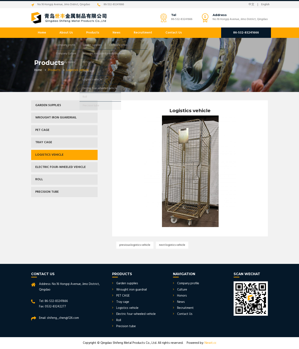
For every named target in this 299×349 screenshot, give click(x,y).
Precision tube (47, 191)
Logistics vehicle (49, 154)
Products (92, 32)
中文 (251, 4)
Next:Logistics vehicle (172, 245)
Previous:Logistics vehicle (134, 245)
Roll (39, 179)
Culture (182, 289)
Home (42, 32)
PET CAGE (42, 130)
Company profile (188, 283)
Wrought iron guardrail (56, 117)
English (265, 4)
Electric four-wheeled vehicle (60, 167)
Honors (182, 295)
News (116, 32)
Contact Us (173, 32)
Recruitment (143, 32)
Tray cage (43, 142)
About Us (66, 32)
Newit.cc (210, 342)
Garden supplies (48, 105)
